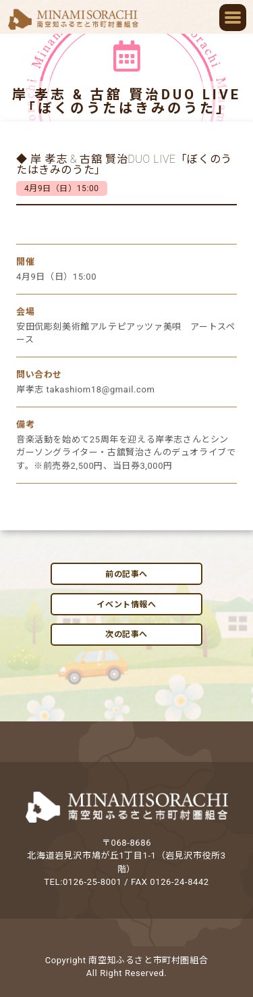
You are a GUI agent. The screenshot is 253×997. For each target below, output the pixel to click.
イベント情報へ (126, 604)
